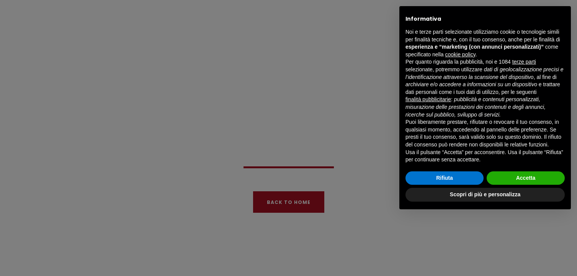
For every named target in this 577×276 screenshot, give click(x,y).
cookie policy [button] (460, 54)
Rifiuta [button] (444, 178)
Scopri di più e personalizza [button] (485, 194)
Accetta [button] (526, 178)
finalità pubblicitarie (428, 99)
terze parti (524, 62)
